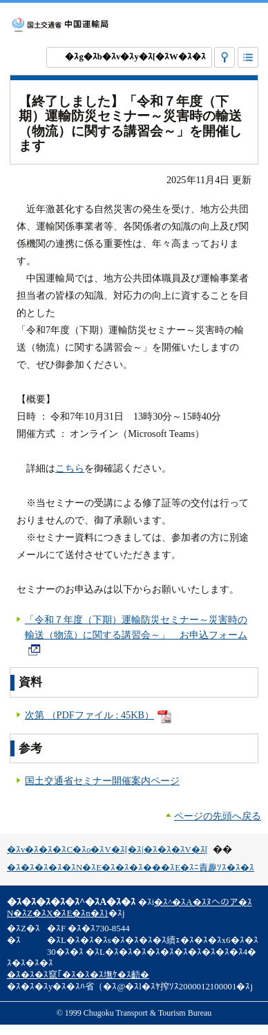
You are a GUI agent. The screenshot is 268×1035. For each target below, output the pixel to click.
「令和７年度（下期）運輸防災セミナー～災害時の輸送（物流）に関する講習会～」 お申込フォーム (136, 634)
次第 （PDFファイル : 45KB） (98, 714)
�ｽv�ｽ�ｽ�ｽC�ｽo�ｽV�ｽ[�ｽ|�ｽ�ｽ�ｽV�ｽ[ (107, 850)
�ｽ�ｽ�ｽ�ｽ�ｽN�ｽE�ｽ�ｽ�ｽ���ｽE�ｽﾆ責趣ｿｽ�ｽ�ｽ (130, 868)
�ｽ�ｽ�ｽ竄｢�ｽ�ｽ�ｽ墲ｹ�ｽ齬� (78, 975)
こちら (69, 468)
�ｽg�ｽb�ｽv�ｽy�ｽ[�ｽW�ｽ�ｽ (135, 57)
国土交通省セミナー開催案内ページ (102, 780)
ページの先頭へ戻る (217, 815)
